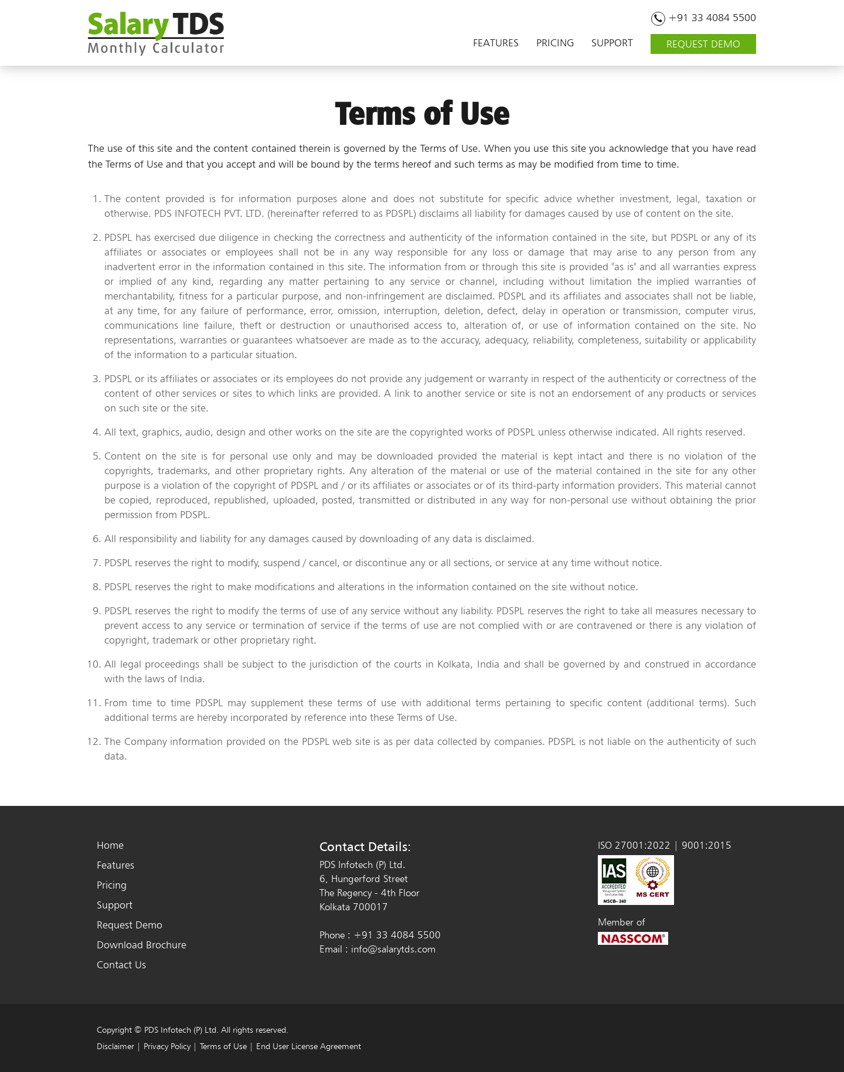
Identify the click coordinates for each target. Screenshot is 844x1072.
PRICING (555, 41)
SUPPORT (612, 41)
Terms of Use (223, 1046)
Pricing (112, 885)
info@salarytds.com (393, 949)
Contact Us (121, 964)
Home (110, 845)
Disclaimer (115, 1046)
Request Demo (129, 924)
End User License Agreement (308, 1046)
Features (115, 865)
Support (114, 905)
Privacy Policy (167, 1046)
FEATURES (496, 41)
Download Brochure (141, 944)
